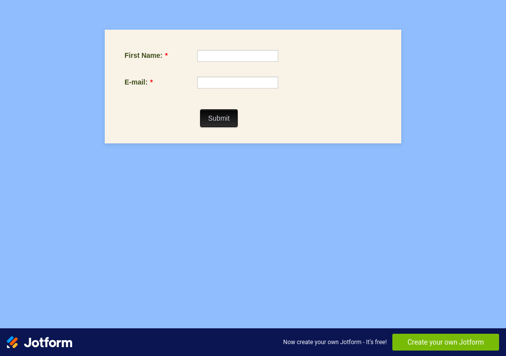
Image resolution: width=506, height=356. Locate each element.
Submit (219, 118)
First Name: (146, 55)
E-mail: (139, 82)
